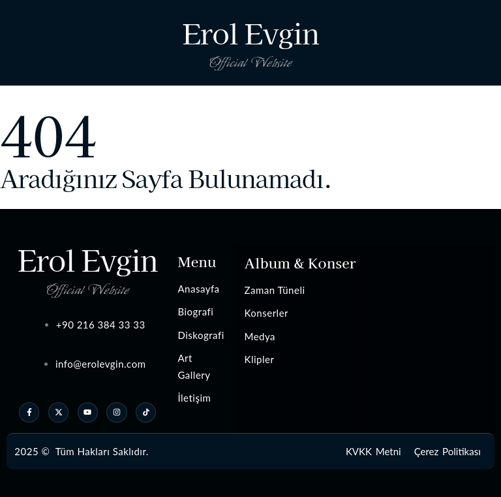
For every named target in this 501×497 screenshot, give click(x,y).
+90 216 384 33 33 (100, 324)
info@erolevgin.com (100, 364)
